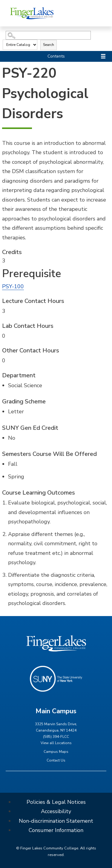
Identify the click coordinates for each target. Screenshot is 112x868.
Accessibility (56, 811)
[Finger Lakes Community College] (31, 13)
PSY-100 (13, 286)
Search (48, 44)
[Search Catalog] (48, 35)
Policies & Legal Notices (56, 802)
